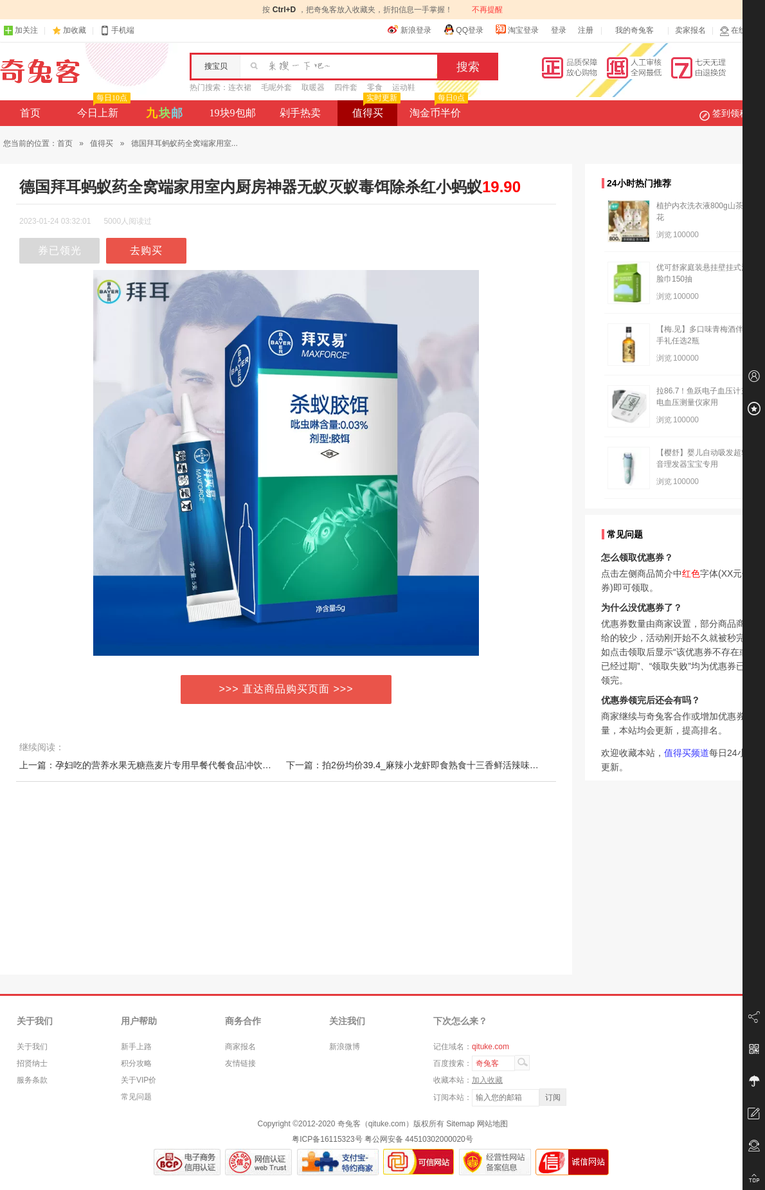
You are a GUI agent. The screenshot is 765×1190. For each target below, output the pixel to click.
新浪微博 (344, 1046)
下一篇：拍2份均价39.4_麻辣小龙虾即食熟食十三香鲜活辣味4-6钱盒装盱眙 (437, 765)
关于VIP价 (138, 1080)
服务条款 (32, 1080)
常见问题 (136, 1096)
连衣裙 (239, 87)
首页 (30, 112)
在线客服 (740, 30)
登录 (558, 30)
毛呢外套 (276, 87)
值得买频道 (686, 753)
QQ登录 (463, 29)
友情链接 (240, 1063)
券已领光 (60, 250)
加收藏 (74, 30)
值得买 (375, 109)
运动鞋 (403, 87)
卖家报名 (690, 30)
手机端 (117, 30)
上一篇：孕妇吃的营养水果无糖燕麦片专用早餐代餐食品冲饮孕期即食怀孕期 (172, 765)
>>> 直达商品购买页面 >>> (286, 688)
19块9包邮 (233, 112)
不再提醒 (487, 9)
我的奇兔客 (634, 30)
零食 (374, 87)
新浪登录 (409, 29)
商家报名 (240, 1046)
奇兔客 (40, 71)
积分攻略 (136, 1063)
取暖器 (313, 87)
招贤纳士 (32, 1063)
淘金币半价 (437, 109)
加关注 (20, 30)
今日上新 (102, 109)
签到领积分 (730, 113)
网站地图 (492, 1123)
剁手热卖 (300, 112)
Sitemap (460, 1123)
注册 (585, 30)
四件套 (345, 87)
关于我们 (32, 1046)
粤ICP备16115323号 (327, 1139)
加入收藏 (487, 1080)
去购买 (146, 250)
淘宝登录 (517, 29)
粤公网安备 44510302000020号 (418, 1139)
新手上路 (136, 1046)
